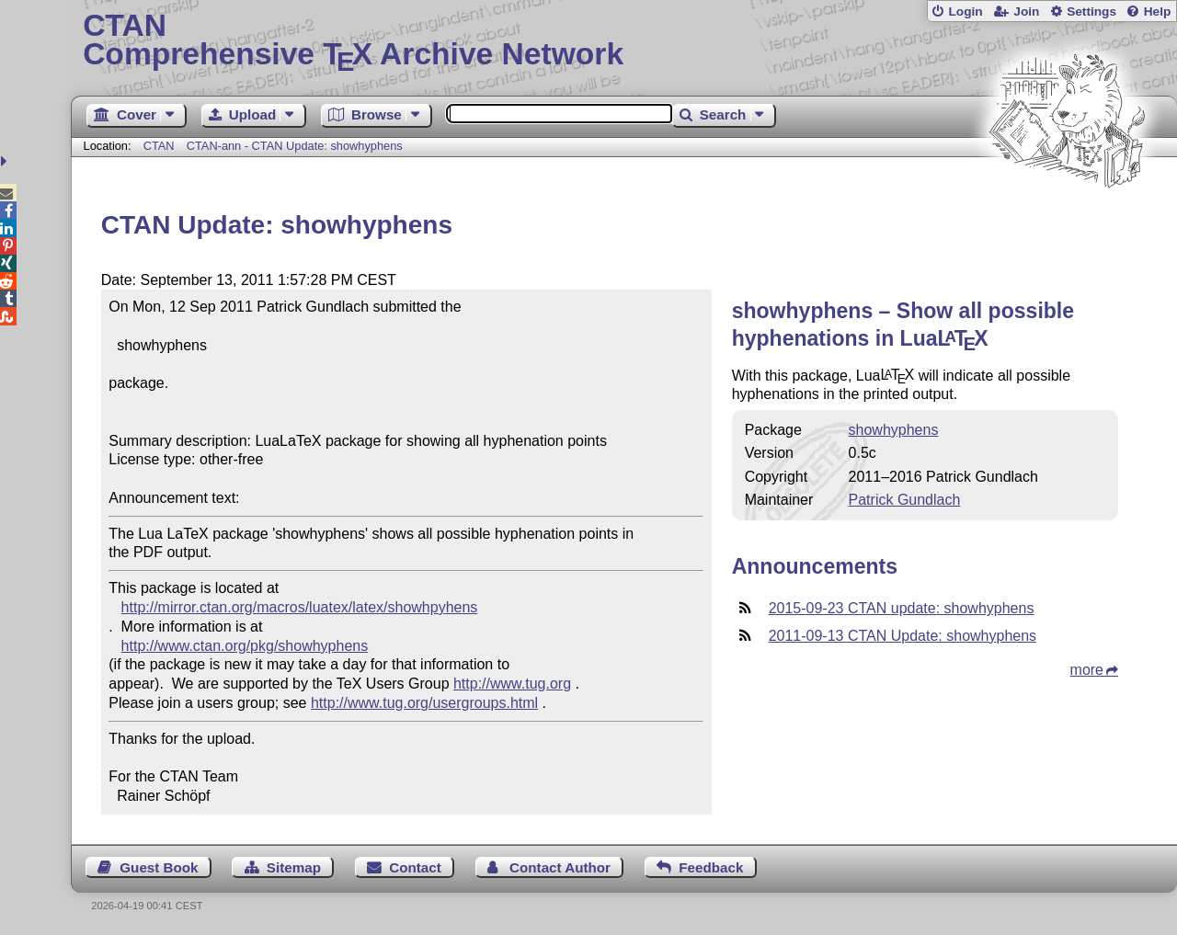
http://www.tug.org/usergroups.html (424, 703)
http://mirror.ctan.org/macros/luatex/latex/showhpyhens (299, 607)
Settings (1091, 11)
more (1086, 670)
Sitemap (294, 867)
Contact (415, 867)
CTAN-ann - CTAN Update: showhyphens (295, 146)
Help (1157, 11)
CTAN (159, 146)
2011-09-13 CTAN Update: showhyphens (902, 636)
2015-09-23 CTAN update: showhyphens (901, 608)
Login (965, 11)
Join (1026, 11)
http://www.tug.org (512, 683)
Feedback (711, 867)
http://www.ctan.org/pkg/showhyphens (245, 646)
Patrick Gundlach (905, 499)
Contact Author (560, 867)
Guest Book (159, 867)
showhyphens (894, 430)
